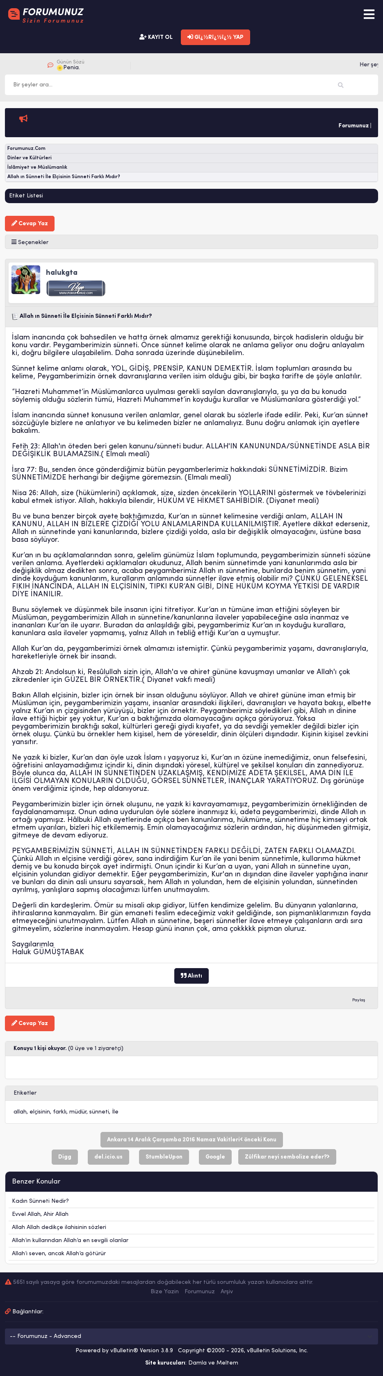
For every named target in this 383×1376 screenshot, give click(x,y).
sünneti (99, 1112)
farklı (59, 1112)
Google (215, 1157)
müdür (78, 1112)
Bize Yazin (164, 1292)
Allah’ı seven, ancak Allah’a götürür (59, 1254)
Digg (64, 1157)
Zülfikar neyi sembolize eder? (287, 1157)
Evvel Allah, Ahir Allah (40, 1214)
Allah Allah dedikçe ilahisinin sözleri (59, 1227)
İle (115, 1112)
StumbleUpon (164, 1157)
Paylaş (358, 1000)
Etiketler (25, 1093)
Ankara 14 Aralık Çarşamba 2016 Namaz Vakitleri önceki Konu (191, 1139)
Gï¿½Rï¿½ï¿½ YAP (215, 37)
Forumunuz (200, 1292)
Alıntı (191, 976)
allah (20, 1112)
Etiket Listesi (26, 196)
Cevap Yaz (29, 223)
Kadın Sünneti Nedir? (40, 1201)
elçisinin (40, 1112)
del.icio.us (108, 1157)
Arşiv (227, 1292)
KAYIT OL (156, 37)
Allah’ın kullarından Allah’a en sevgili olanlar (70, 1241)
